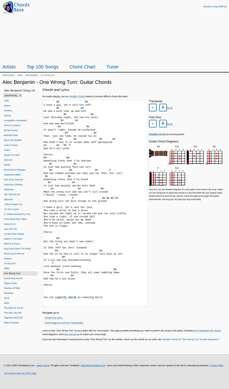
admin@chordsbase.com (93, 365)
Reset (167, 107)
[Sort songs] (13, 95)
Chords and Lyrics (53, 317)
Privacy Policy (217, 365)
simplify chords (65, 297)
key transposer (72, 334)
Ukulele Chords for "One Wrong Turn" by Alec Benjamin (190, 339)
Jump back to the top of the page (20, 373)
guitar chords (43, 365)
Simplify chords (157, 131)
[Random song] (215, 6)
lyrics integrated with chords (207, 330)
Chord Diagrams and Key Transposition (64, 323)
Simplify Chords (77, 96)
